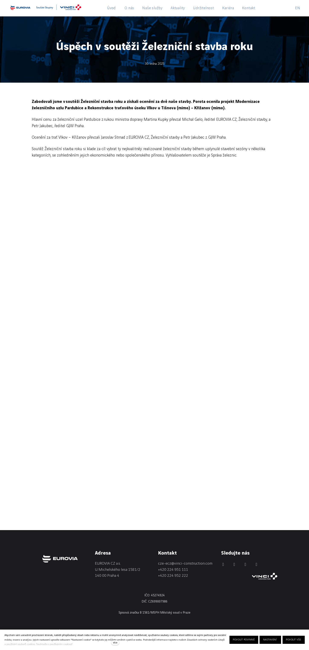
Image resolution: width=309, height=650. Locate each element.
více (115, 642)
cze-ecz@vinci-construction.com (185, 563)
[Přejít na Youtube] (256, 564)
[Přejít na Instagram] (245, 564)
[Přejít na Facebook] (234, 564)
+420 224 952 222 (173, 576)
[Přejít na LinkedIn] (223, 564)
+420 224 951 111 (173, 570)
